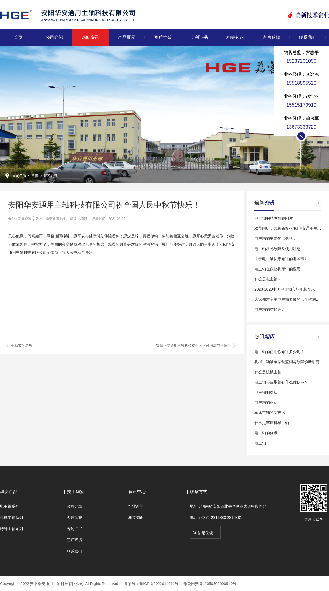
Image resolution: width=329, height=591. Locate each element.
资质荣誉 (163, 37)
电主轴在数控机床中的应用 (277, 269)
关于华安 (75, 491)
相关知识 (235, 37)
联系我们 (307, 37)
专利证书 (199, 37)
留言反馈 (271, 37)
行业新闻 (136, 506)
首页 (18, 37)
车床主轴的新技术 (269, 412)
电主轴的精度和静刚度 (273, 218)
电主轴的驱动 (265, 402)
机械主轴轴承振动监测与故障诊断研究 (287, 362)
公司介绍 (54, 37)
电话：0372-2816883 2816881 (216, 517)
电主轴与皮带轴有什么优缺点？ (281, 382)
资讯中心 (137, 491)
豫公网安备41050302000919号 (209, 583)
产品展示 (126, 37)
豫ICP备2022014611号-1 (160, 583)
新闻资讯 (90, 37)
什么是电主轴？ (267, 279)
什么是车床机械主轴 (271, 422)
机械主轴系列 (11, 517)
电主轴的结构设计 (269, 309)
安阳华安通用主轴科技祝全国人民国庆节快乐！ (193, 345)
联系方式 (198, 491)
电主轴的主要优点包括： (275, 238)
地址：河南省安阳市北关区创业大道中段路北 (228, 506)
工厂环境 (74, 540)
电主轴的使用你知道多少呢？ (279, 352)
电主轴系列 (9, 506)
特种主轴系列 (11, 529)
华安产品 (9, 491)
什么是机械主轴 (267, 372)
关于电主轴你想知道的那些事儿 (281, 259)
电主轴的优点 (265, 433)
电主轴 (260, 443)
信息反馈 (205, 532)
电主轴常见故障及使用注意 (277, 248)
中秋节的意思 (21, 345)
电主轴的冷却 (265, 392)
